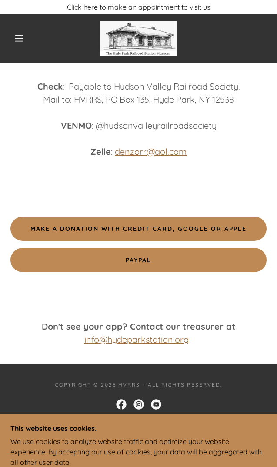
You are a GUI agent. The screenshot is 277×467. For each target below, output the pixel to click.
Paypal (138, 260)
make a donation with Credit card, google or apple (138, 229)
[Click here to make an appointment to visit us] (138, 7)
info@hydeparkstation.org (136, 339)
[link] (138, 38)
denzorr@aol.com (151, 151)
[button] (23, 38)
